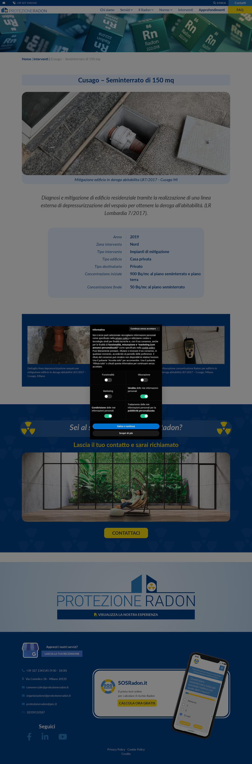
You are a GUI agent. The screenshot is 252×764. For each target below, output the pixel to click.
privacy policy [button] (122, 338)
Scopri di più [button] (126, 433)
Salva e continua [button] (126, 426)
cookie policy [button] (148, 347)
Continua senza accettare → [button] (144, 328)
